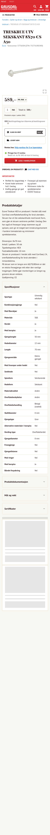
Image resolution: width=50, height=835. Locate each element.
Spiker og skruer (15, 20)
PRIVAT (3, 2)
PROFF (11, 2)
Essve (4, 46)
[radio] (25, 132)
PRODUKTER (8, 15)
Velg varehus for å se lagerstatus (28, 147)
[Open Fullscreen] (44, 91)
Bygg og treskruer (29, 20)
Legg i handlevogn (25, 160)
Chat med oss (33, 169)
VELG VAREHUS (40, 15)
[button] (25, 72)
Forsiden (5, 20)
